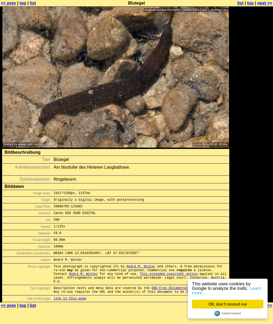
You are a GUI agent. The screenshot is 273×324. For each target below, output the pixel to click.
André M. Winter (141, 276)
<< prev (8, 3)
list (33, 3)
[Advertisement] (251, 132)
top (22, 3)
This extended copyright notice (169, 285)
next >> (264, 3)
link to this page (70, 313)
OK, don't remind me (227, 304)
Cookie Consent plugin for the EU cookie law (227, 313)
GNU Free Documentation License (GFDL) (186, 301)
